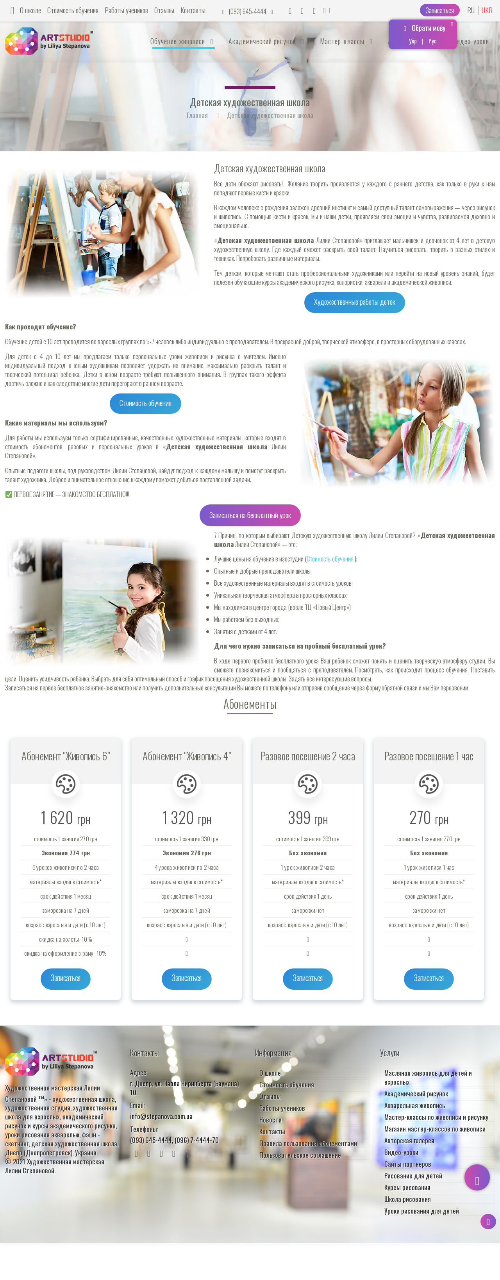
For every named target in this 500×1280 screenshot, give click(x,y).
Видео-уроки (401, 1150)
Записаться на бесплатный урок (250, 514)
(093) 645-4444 (248, 11)
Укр (413, 40)
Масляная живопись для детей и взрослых (428, 1075)
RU (471, 10)
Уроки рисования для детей (421, 1209)
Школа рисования (407, 1197)
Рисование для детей (413, 1173)
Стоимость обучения (72, 10)
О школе (30, 10)
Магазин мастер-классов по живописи (435, 1127)
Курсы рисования (407, 1185)
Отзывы (164, 10)
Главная (197, 115)
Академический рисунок (416, 1091)
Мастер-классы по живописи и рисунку (436, 1115)
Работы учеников (126, 10)
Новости (270, 1118)
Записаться (440, 10)
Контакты (192, 10)
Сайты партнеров (407, 1162)
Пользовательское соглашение (300, 1153)
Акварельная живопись (414, 1103)
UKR (487, 10)
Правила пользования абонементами (308, 1141)
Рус (433, 40)
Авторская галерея (409, 1138)
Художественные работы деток (354, 301)
